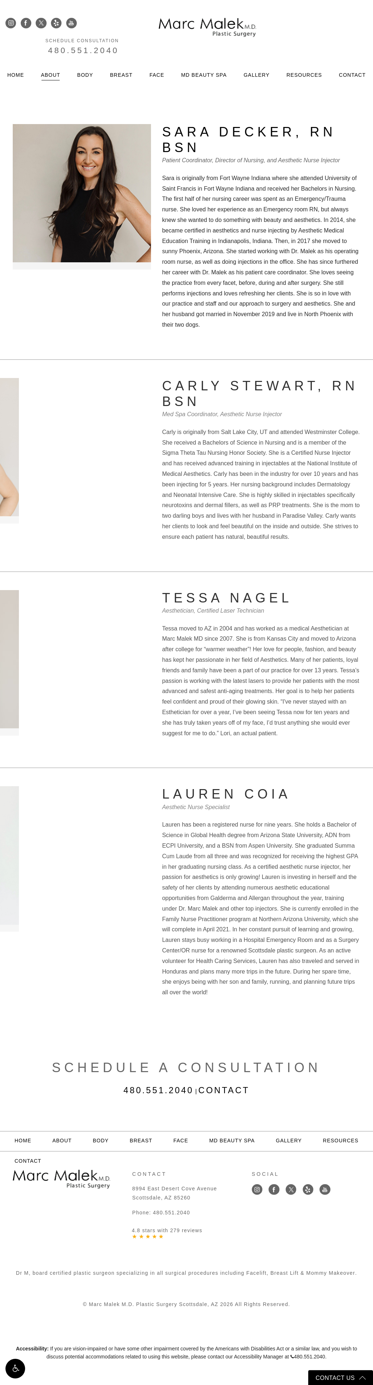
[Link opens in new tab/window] (10, 23)
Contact (352, 58)
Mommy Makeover (330, 1272)
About (50, 58)
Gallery (256, 58)
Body (85, 58)
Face (157, 58)
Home (15, 58)
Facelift (257, 1272)
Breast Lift (285, 1272)
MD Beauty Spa (204, 58)
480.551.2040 (332, 31)
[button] (15, 1370)
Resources (304, 58)
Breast (121, 58)
